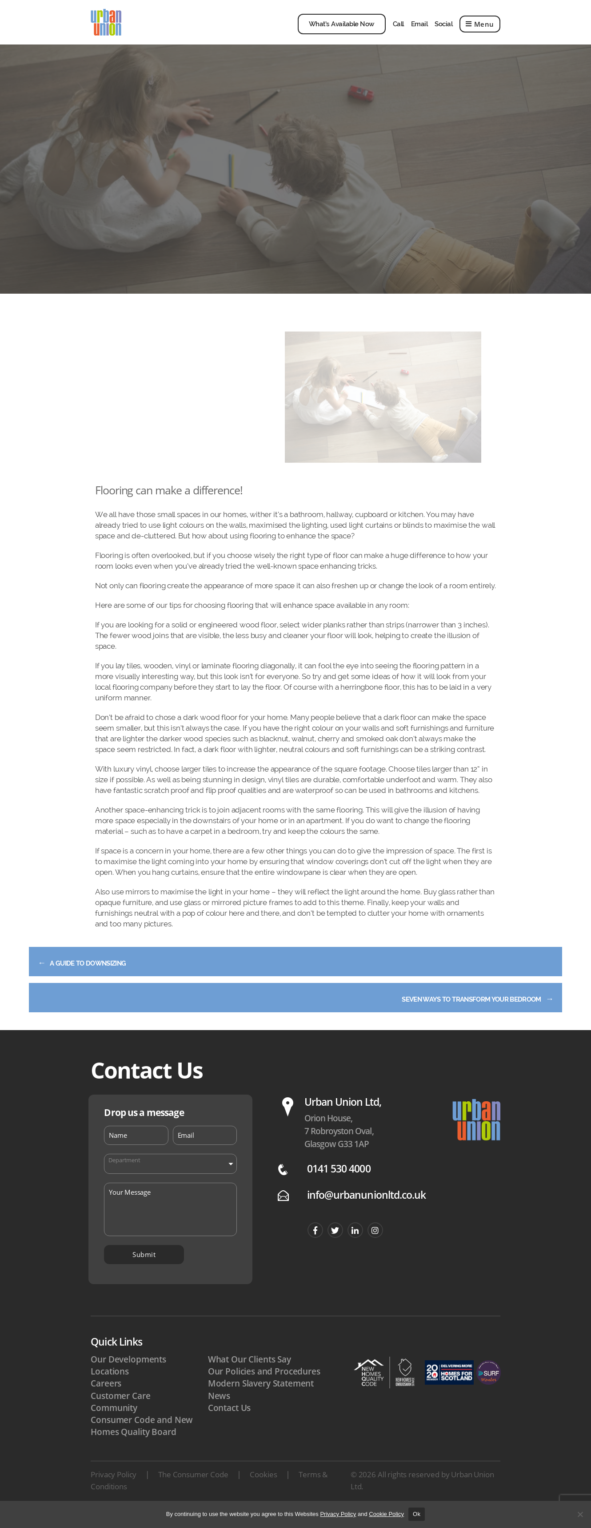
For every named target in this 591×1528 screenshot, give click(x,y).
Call (398, 31)
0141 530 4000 (339, 1182)
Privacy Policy (113, 1488)
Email (419, 31)
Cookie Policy (386, 1514)
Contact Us (229, 1421)
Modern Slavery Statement (261, 1397)
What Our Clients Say (249, 1372)
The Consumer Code (193, 1488)
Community (114, 1421)
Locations (110, 1385)
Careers (106, 1397)
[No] (579, 1514)
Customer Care (120, 1409)
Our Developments (128, 1372)
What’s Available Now (342, 31)
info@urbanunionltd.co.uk (366, 1208)
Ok (416, 1514)
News (219, 1409)
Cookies (263, 1488)
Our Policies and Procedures (264, 1385)
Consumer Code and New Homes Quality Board (142, 1439)
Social (443, 31)
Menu (480, 30)
